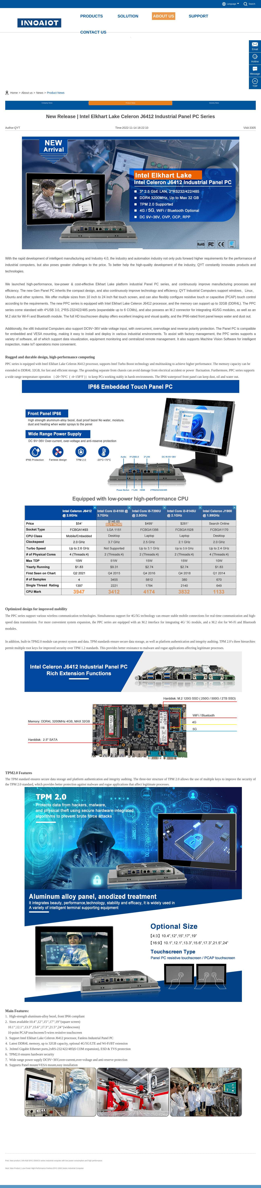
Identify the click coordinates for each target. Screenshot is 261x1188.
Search (248, 4)
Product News (55, 88)
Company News (22, 100)
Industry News (84, 100)
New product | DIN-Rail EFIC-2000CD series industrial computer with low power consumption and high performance (81, 1155)
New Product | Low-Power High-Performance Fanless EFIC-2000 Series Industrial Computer (66, 1162)
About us (26, 88)
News (39, 88)
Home (14, 88)
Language (226, 4)
